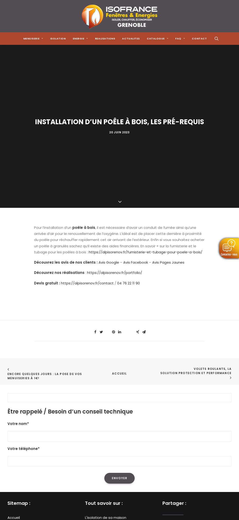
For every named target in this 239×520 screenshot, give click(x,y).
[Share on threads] (107, 226)
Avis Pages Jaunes (168, 157)
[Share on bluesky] (131, 226)
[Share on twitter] (101, 227)
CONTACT (199, 38)
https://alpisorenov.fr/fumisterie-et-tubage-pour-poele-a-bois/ (145, 147)
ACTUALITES (131, 38)
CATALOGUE (157, 38)
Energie (13, 431)
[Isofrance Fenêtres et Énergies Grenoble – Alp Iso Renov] (119, 16)
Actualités (16, 443)
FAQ (10, 455)
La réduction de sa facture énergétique (119, 419)
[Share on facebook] (95, 227)
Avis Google (108, 157)
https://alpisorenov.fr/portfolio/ (114, 168)
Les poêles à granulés (104, 437)
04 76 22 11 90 (128, 178)
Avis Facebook (135, 157)
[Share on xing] (138, 227)
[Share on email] (144, 227)
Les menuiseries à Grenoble (109, 449)
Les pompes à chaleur (104, 431)
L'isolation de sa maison (105, 412)
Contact (14, 462)
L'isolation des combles (105, 425)
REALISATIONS (105, 38)
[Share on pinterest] (113, 227)
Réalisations (17, 437)
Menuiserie (16, 419)
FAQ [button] (180, 38)
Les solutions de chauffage (108, 443)
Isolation (58, 38)
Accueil (119, 269)
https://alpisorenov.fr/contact (87, 178)
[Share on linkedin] (119, 227)
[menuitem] (33, 38)
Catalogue (16, 449)
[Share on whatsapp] (125, 226)
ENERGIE (80, 38)
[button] (216, 38)
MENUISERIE (33, 38)
